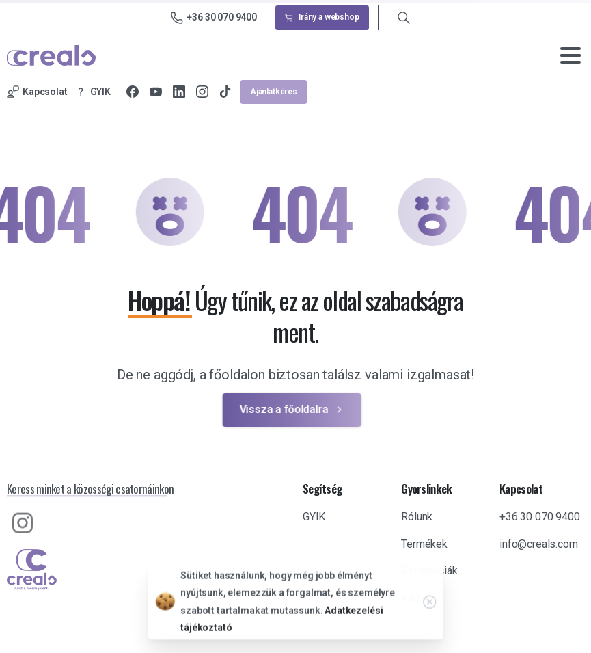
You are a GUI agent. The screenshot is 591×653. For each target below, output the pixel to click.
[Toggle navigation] (570, 55)
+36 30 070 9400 (214, 18)
